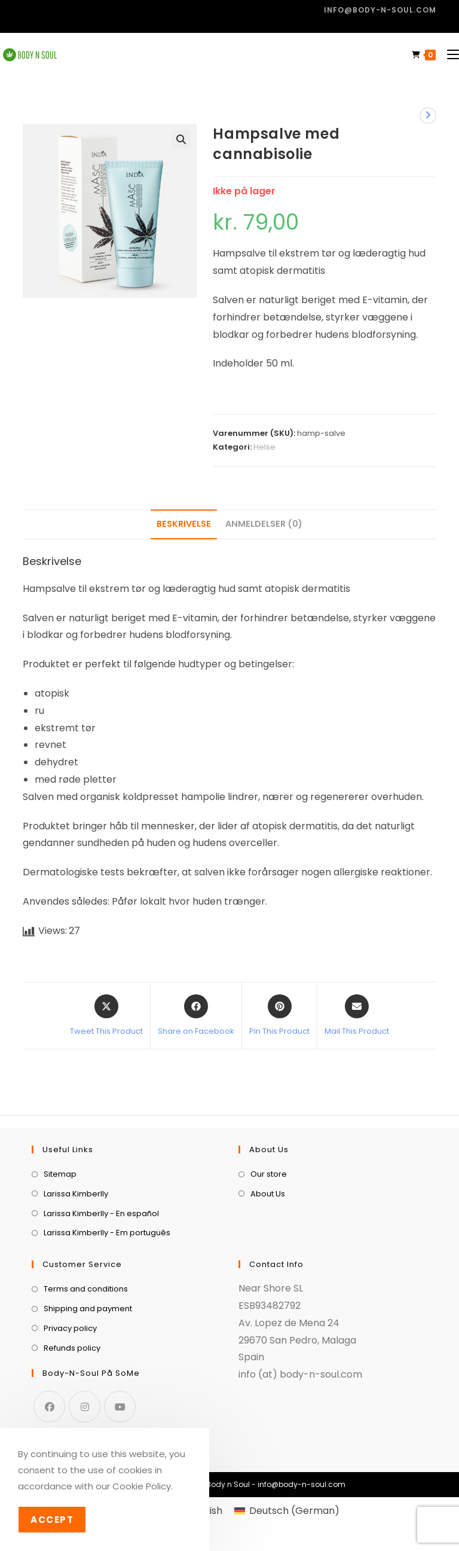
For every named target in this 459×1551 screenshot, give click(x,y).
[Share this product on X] (106, 1015)
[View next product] (428, 115)
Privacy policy (70, 1328)
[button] (181, 139)
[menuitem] (286, 1511)
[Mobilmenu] (448, 55)
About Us (267, 1193)
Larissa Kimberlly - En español (101, 1213)
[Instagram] (84, 1406)
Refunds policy (72, 1348)
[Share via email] (357, 1015)
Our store (268, 1174)
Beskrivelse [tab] (184, 524)
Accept (52, 1519)
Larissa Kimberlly (76, 1193)
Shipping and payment (88, 1308)
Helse (264, 447)
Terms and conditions (86, 1288)
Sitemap (60, 1174)
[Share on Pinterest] (279, 1015)
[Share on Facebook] (196, 1015)
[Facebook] (49, 1406)
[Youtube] (120, 1406)
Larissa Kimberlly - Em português (107, 1232)
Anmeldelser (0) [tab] (263, 524)
